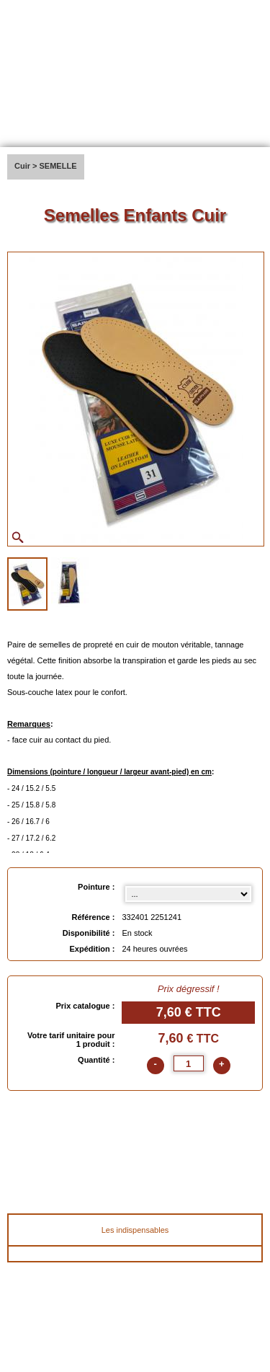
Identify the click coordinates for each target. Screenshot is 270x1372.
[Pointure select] (188, 894)
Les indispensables (135, 1230)
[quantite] (189, 1063)
